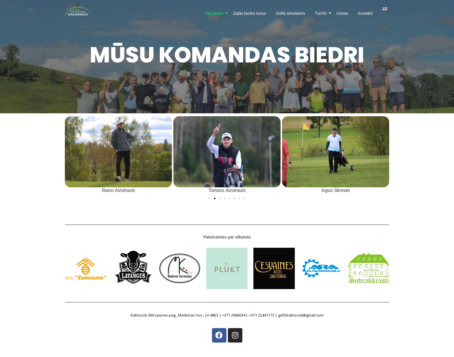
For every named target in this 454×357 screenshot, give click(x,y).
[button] (209, 198)
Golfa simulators (290, 13)
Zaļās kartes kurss (249, 13)
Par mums (215, 13)
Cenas (342, 13)
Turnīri (322, 13)
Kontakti (365, 13)
